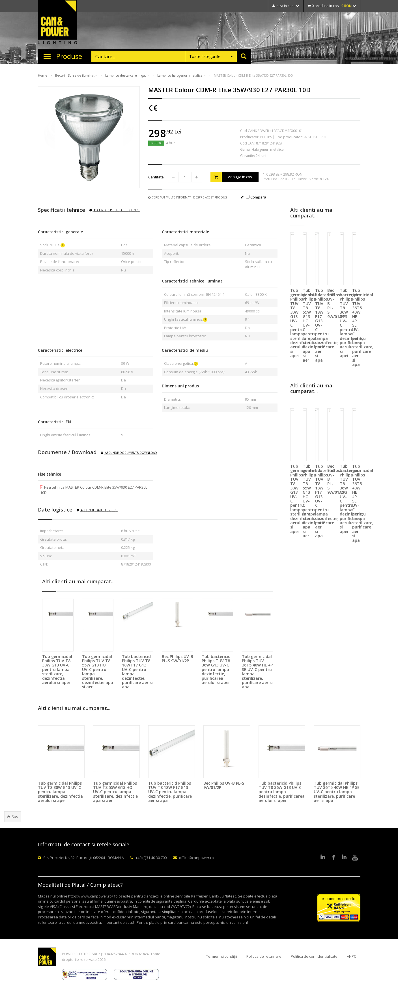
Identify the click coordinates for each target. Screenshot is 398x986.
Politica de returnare (263, 956)
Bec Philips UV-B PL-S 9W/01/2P (177, 658)
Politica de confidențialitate (314, 956)
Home (42, 75)
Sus (12, 816)
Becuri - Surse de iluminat (76, 75)
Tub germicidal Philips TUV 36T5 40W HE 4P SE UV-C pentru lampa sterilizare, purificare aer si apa (257, 672)
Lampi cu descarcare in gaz (127, 75)
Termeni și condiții (221, 956)
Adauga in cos (231, 177)
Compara (256, 197)
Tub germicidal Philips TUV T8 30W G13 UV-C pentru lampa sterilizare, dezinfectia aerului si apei (57, 669)
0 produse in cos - (332, 5)
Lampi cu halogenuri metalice (181, 75)
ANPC (351, 956)
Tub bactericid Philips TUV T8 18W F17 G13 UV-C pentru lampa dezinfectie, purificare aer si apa (137, 672)
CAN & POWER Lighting (57, 22)
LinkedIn (322, 857)
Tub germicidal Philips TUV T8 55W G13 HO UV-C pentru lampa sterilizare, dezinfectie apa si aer (97, 672)
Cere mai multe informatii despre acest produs (187, 197)
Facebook (333, 857)
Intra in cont (285, 5)
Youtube (355, 857)
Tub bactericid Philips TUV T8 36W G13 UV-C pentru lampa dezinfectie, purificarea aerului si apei (216, 669)
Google (344, 857)
